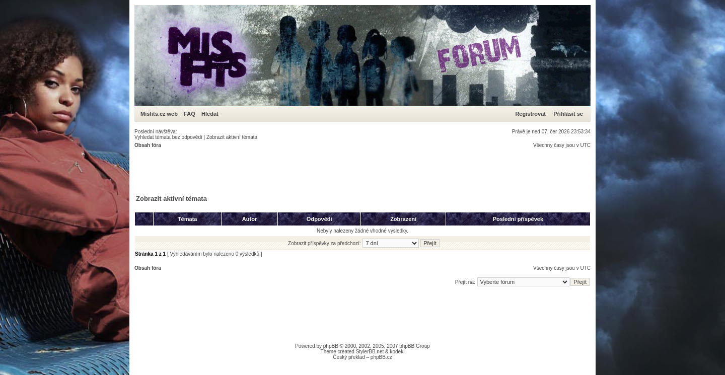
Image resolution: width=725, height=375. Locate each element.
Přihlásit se (568, 114)
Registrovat (530, 114)
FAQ (189, 114)
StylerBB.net (370, 351)
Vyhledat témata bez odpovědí (168, 137)
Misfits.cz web (161, 114)
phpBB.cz (381, 357)
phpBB (330, 346)
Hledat (210, 114)
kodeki (397, 351)
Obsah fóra (147, 145)
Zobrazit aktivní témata (231, 137)
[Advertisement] (317, 170)
